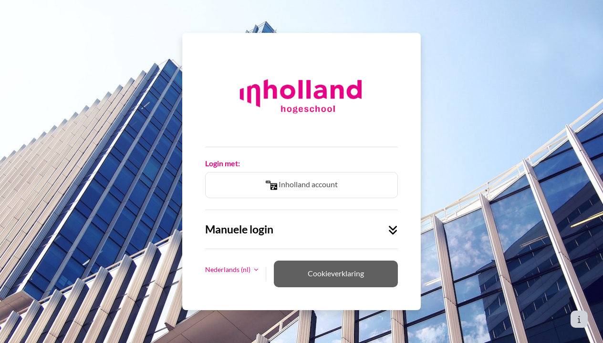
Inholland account (302, 185)
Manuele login (301, 229)
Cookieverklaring (336, 273)
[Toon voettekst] (579, 319)
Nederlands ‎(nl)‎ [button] (228, 269)
